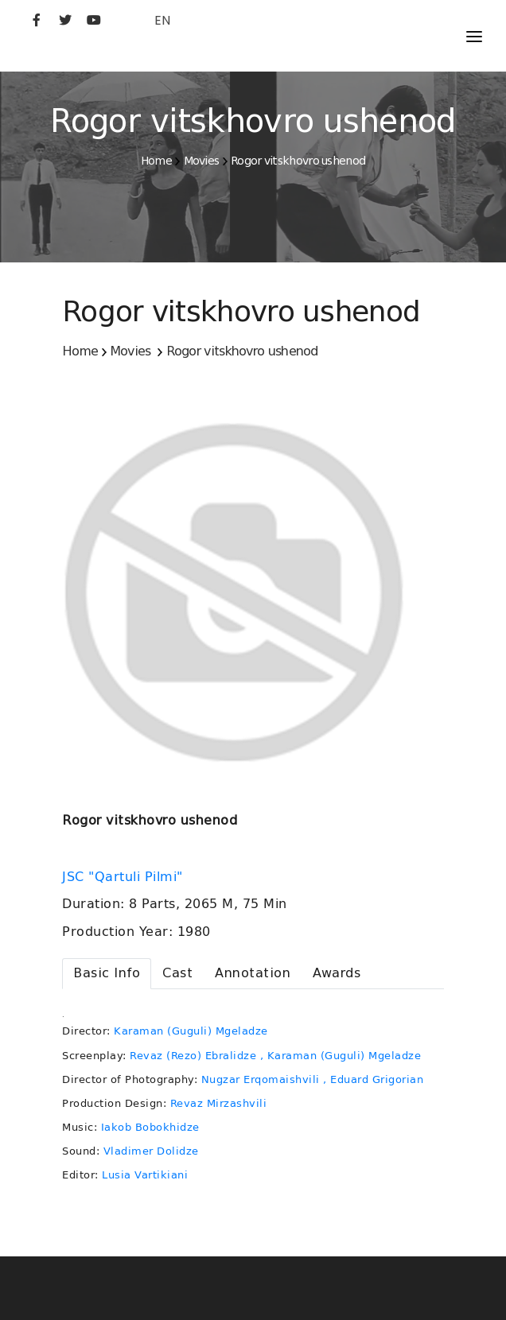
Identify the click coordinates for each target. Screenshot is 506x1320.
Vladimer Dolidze (151, 1151)
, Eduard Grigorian (373, 1079)
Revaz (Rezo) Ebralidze (193, 1056)
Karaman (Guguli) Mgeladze (191, 1031)
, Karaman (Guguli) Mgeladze (341, 1056)
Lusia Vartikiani (145, 1175)
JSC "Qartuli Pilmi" (124, 877)
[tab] (106, 973)
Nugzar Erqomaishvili (260, 1079)
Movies (202, 160)
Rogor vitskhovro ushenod (298, 160)
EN (162, 20)
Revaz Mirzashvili (218, 1103)
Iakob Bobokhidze (150, 1127)
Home (156, 160)
